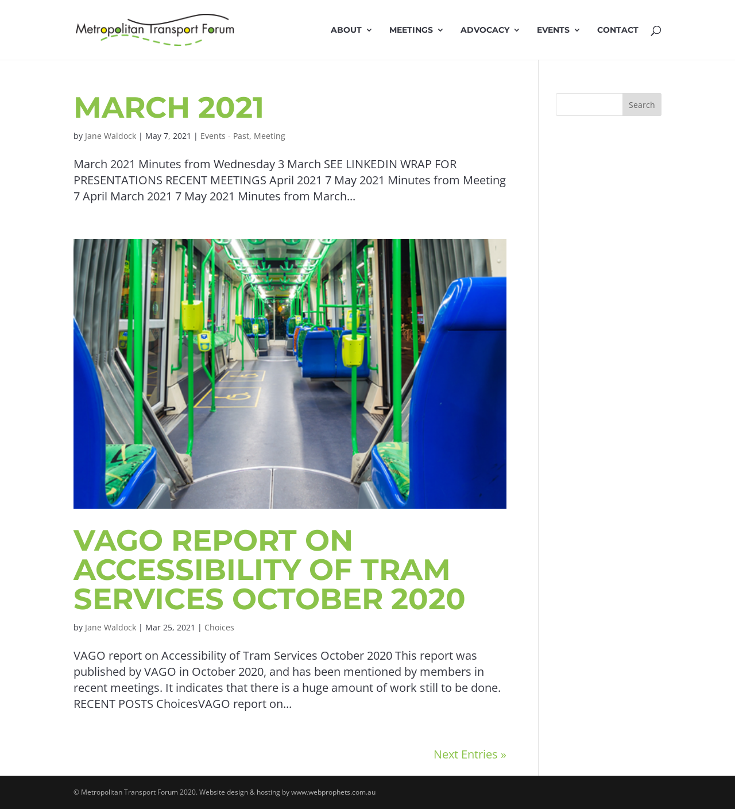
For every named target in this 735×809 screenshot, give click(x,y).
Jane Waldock (110, 135)
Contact (618, 30)
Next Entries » (470, 754)
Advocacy (485, 30)
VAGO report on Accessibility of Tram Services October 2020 (270, 569)
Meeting (269, 135)
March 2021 (169, 107)
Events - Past (224, 135)
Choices (219, 627)
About (346, 30)
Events (553, 30)
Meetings (411, 30)
